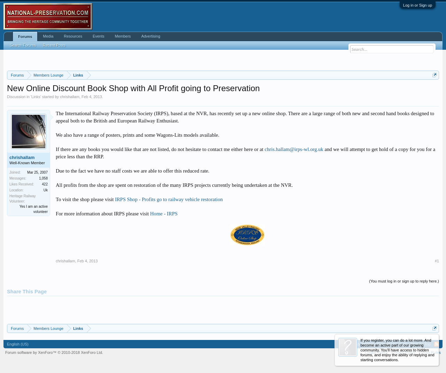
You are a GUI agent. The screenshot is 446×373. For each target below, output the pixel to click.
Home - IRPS (164, 213)
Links (35, 97)
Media (48, 36)
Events (99, 36)
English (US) (18, 344)
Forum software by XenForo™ (54, 352)
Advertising (150, 36)
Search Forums (23, 45)
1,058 (43, 178)
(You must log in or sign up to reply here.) (404, 281)
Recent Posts (54, 45)
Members (123, 36)
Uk (46, 190)
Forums (25, 36)
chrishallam (69, 97)
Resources (73, 36)
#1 (437, 261)
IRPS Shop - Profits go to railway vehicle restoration (169, 199)
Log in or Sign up (417, 5)
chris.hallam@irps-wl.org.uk (293, 149)
